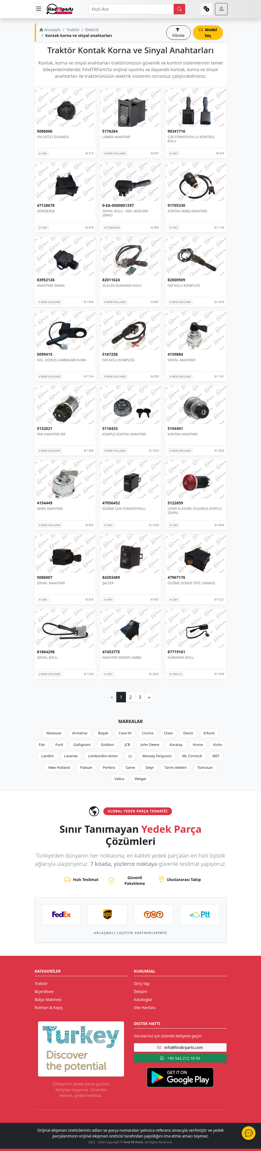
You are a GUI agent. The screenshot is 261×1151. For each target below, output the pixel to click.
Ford (59, 744)
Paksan (86, 767)
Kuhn (217, 744)
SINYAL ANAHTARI (181, 360)
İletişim (140, 991)
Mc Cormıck (192, 755)
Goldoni (107, 744)
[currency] (206, 9)
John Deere (150, 744)
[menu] (39, 9)
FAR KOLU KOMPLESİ (184, 285)
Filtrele (178, 32)
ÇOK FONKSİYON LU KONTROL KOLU (191, 138)
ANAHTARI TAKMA (51, 285)
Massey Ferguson (157, 755)
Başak (103, 732)
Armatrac (80, 732)
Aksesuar (54, 732)
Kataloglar (143, 999)
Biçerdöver (44, 991)
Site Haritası (145, 1007)
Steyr (150, 767)
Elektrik (92, 29)
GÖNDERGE (46, 211)
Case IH (125, 732)
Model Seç (208, 32)
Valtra (119, 778)
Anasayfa (50, 29)
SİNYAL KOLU (47, 657)
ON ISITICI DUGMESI (53, 136)
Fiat (42, 744)
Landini (47, 755)
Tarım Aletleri (176, 767)
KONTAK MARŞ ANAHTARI (187, 211)
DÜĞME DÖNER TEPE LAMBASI (191, 583)
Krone (198, 744)
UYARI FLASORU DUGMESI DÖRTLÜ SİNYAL (195, 510)
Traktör (72, 29)
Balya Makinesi (48, 999)
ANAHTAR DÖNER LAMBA (121, 657)
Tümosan (205, 767)
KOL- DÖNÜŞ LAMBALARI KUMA (61, 360)
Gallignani (82, 744)
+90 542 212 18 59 (180, 1058)
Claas (168, 732)
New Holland (59, 767)
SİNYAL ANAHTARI (51, 583)
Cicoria (148, 732)
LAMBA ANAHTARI (116, 136)
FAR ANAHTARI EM (51, 434)
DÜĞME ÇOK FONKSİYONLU (124, 508)
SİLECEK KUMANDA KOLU (122, 285)
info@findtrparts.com (180, 1047)
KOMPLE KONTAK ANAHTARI (124, 434)
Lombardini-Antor (103, 755)
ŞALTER (108, 583)
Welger (141, 778)
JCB (127, 744)
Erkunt (209, 732)
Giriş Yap (142, 983)
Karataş (176, 744)
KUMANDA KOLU (181, 657)
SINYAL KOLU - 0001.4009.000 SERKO (125, 213)
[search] (179, 9)
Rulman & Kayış (49, 1007)
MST (216, 755)
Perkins (109, 767)
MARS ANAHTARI (50, 508)
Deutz (188, 732)
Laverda (70, 755)
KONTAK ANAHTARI (182, 434)
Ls (130, 755)
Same (130, 767)
